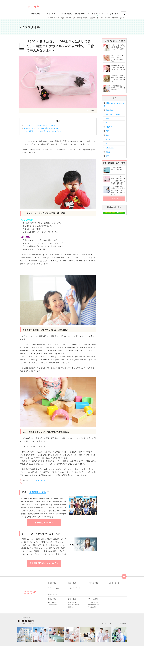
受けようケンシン (82, 14)
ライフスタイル (98, 14)
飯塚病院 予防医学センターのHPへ (44, 563)
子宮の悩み (110, 110)
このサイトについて (107, 623)
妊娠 (107, 118)
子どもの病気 (67, 14)
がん (107, 123)
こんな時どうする (113, 14)
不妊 (107, 131)
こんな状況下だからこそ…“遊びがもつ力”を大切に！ (42, 131)
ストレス (109, 143)
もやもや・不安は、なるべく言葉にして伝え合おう (42, 128)
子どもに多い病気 (93, 602)
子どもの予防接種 (93, 604)
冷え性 (108, 139)
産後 (107, 135)
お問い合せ (123, 623)
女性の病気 (35, 14)
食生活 (108, 152)
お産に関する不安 (73, 604)
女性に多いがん (52, 602)
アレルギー (110, 148)
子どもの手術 (92, 607)
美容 (107, 156)
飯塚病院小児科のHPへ (44, 523)
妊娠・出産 (51, 14)
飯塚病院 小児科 (37, 492)
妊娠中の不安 (72, 602)
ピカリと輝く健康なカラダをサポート (77, 3)
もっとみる (114, 199)
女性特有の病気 (52, 604)
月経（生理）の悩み (113, 114)
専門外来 (70, 607)
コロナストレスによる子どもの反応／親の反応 (40, 125)
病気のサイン (110, 127)
